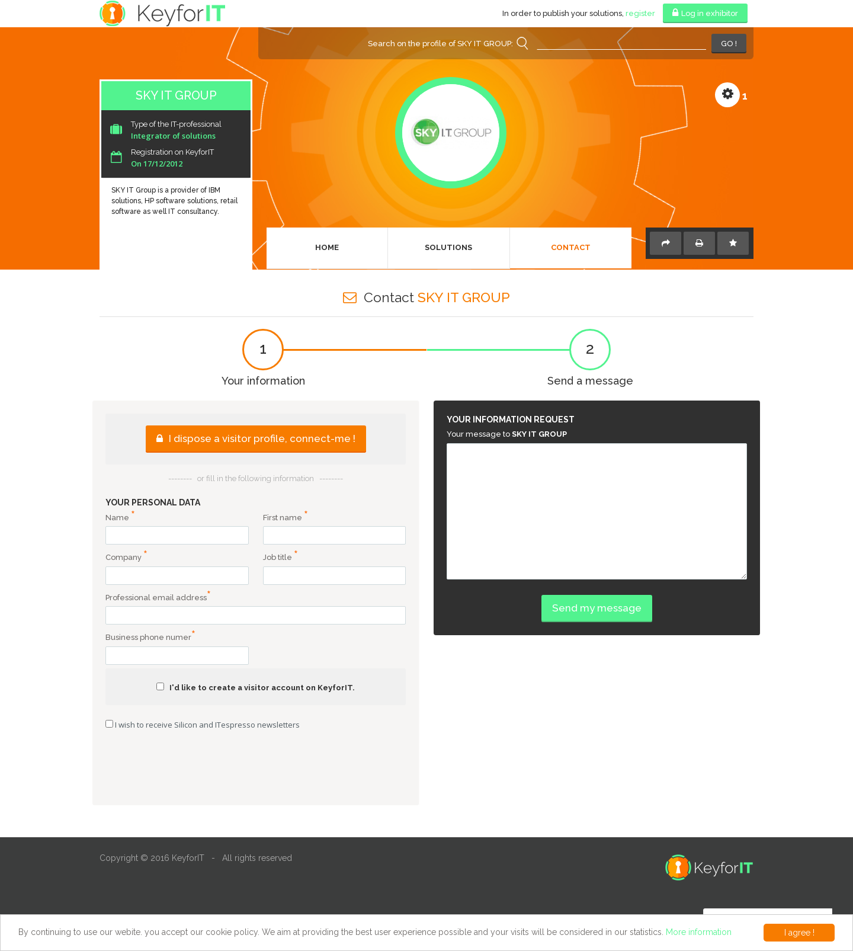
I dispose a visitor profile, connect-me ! (255, 438)
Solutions (448, 247)
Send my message (597, 608)
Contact (571, 247)
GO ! (729, 43)
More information (699, 932)
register (640, 13)
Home (327, 247)
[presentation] (256, 769)
